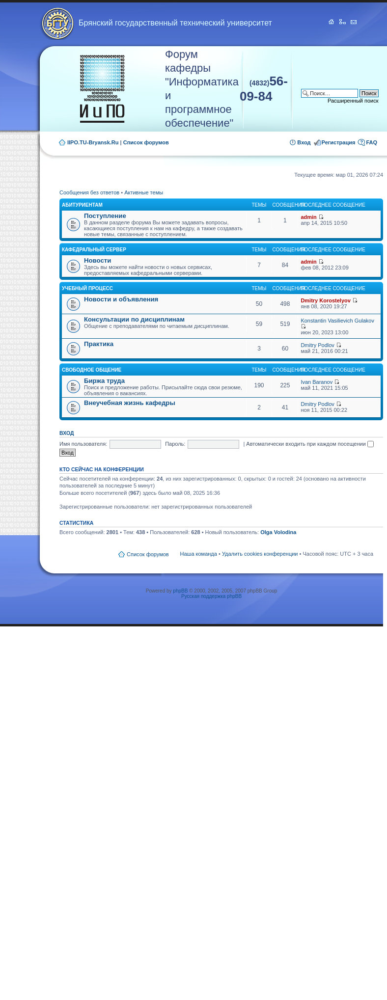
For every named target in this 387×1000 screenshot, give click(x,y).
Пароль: (175, 444)
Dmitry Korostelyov (325, 300)
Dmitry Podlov (317, 345)
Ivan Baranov (316, 382)
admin (308, 217)
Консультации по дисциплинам (134, 319)
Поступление (105, 215)
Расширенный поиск (353, 101)
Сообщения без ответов (89, 192)
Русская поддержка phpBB (211, 596)
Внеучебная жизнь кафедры (129, 402)
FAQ (371, 142)
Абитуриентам (82, 205)
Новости (97, 260)
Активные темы (143, 192)
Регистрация (339, 142)
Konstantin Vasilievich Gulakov (337, 321)
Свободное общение (91, 370)
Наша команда (198, 554)
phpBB (180, 591)
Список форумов (146, 142)
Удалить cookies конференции (260, 554)
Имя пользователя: (83, 444)
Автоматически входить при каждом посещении (310, 444)
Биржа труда (104, 380)
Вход (303, 142)
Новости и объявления (121, 299)
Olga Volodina (278, 532)
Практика (98, 344)
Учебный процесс (87, 288)
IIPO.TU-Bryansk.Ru (93, 142)
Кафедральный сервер (94, 249)
